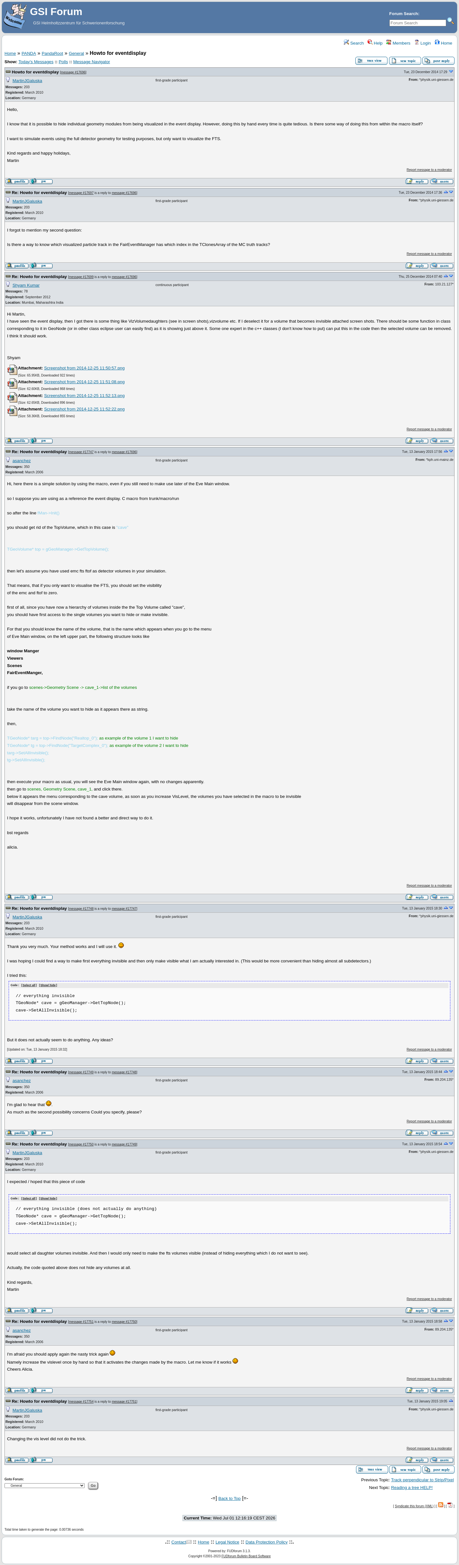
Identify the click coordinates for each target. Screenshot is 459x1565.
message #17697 (81, 193)
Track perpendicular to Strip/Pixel (422, 1479)
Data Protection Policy (267, 1541)
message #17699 (81, 277)
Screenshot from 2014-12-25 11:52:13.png (84, 395)
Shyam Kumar (26, 285)
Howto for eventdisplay (35, 72)
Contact (178, 1541)
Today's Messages (35, 61)
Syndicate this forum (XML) (414, 1505)
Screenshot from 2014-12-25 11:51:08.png (84, 381)
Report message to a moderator (429, 170)
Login (422, 43)
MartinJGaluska (27, 80)
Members (398, 43)
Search (354, 43)
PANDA (28, 53)
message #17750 (81, 1144)
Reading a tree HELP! (412, 1487)
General (76, 53)
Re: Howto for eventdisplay (39, 192)
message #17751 (81, 1321)
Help (375, 43)
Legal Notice (227, 1541)
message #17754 (81, 1401)
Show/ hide (48, 985)
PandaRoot (52, 53)
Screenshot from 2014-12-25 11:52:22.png (84, 409)
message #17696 (73, 72)
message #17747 (81, 452)
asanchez (22, 460)
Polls (63, 61)
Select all (29, 985)
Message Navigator (91, 61)
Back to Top (229, 1497)
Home (443, 43)
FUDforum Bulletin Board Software (246, 1555)
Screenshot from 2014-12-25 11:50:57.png (84, 368)
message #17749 (81, 1072)
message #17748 (81, 908)
